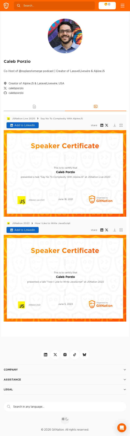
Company (65, 369)
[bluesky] (84, 354)
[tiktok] (74, 354)
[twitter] (55, 354)
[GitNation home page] (6, 6)
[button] (34, 106)
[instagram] (65, 354)
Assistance (65, 379)
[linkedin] (45, 354)
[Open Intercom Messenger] (121, 427)
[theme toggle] (65, 420)
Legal (65, 389)
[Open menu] (122, 5)
